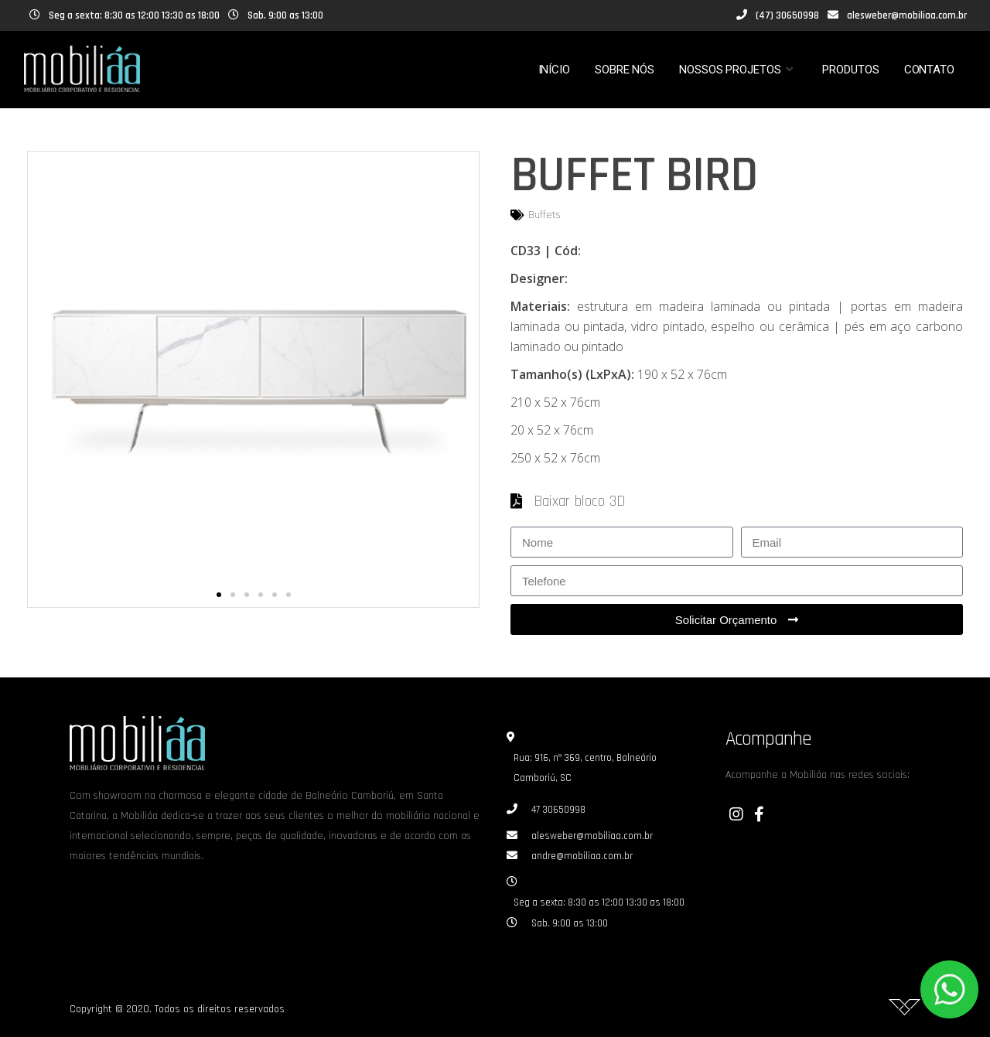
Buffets (544, 215)
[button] (219, 594)
